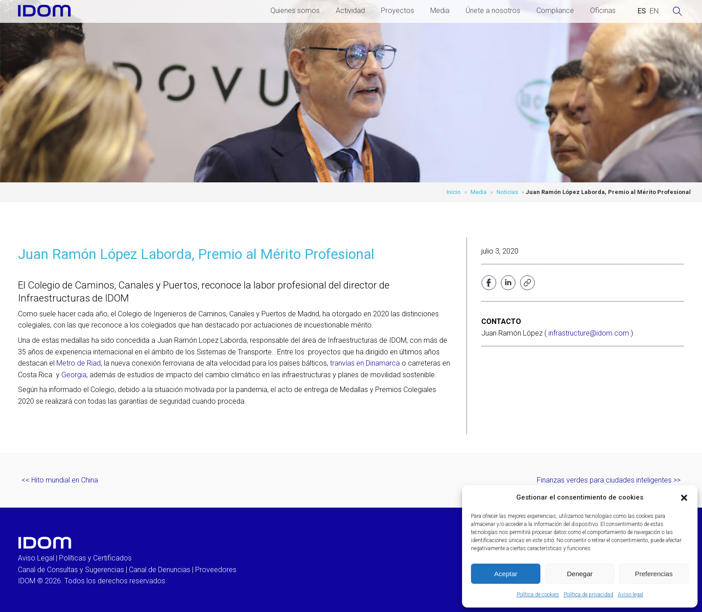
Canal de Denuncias (159, 569)
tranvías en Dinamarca (365, 363)
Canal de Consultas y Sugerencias (71, 569)
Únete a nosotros (493, 10)
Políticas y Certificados (95, 558)
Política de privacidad (588, 594)
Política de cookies (538, 594)
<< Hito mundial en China (59, 480)
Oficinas (603, 10)
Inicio (454, 192)
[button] (684, 497)
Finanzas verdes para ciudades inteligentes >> (609, 480)
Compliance (555, 10)
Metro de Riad (78, 363)
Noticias (507, 192)
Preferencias (653, 574)
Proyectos (397, 10)
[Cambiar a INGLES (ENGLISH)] (654, 11)
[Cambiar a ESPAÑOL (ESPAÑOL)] (642, 11)
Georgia (73, 375)
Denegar (580, 574)
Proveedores (215, 569)
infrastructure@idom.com (588, 333)
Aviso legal (630, 594)
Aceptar (506, 574)
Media (439, 10)
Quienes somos (295, 10)
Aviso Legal (36, 558)
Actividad (350, 10)
